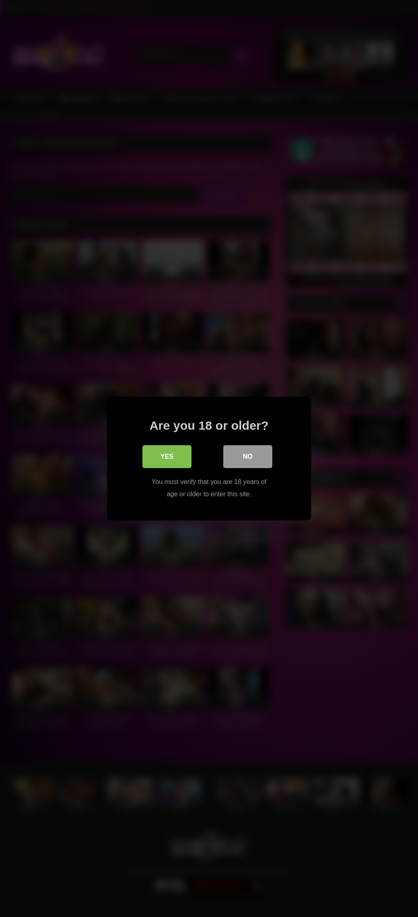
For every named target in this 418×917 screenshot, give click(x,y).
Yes (166, 456)
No (248, 456)
